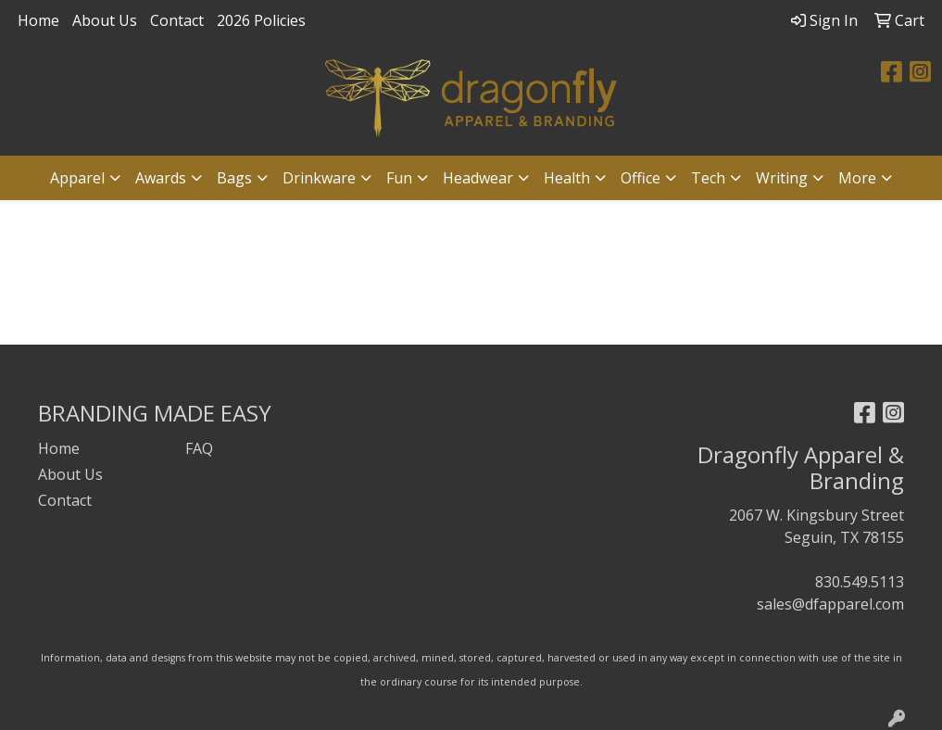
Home (38, 20)
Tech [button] (708, 178)
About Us (104, 20)
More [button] (857, 178)
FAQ (199, 448)
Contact (177, 20)
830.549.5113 (859, 582)
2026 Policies (261, 20)
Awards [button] (160, 178)
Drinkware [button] (319, 178)
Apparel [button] (77, 178)
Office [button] (640, 178)
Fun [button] (399, 178)
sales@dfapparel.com (830, 604)
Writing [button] (782, 178)
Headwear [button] (478, 178)
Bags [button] (234, 178)
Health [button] (567, 178)
